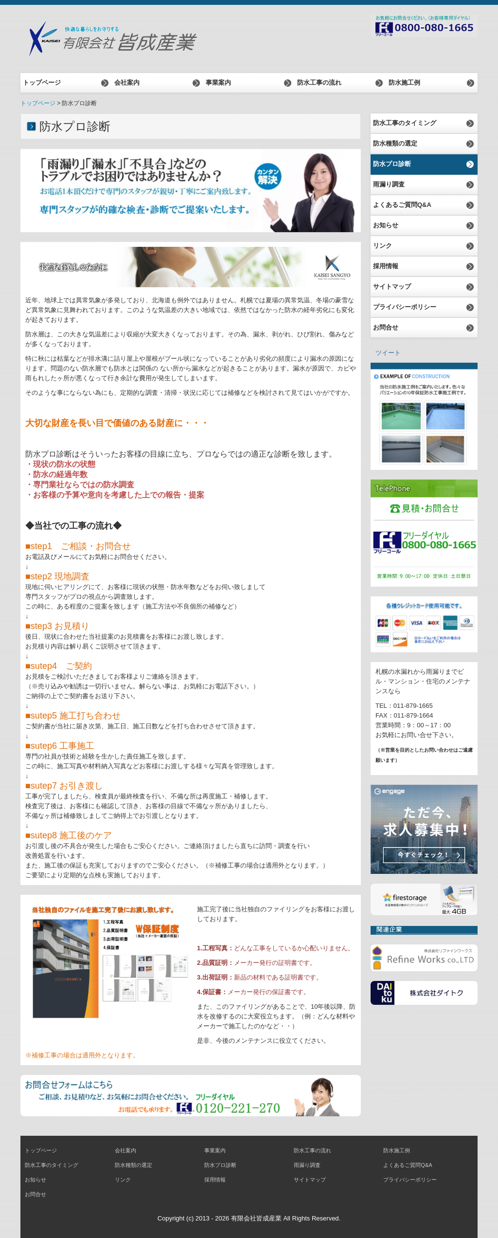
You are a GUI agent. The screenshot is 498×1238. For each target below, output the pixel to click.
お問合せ (385, 327)
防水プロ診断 (392, 163)
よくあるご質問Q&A (402, 204)
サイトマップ (392, 286)
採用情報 (385, 266)
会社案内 (127, 82)
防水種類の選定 (395, 143)
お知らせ (385, 225)
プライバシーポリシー (404, 307)
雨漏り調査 (389, 184)
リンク (382, 245)
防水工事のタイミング (404, 123)
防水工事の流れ (319, 82)
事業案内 (218, 82)
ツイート (388, 352)
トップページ (42, 82)
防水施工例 (404, 82)
